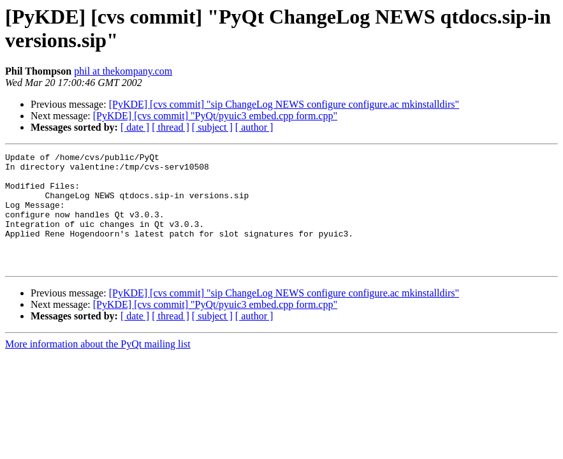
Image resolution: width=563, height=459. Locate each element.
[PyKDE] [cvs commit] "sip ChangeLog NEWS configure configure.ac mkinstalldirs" (284, 104)
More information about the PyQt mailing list (98, 366)
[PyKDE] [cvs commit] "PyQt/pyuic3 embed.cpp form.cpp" (215, 115)
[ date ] (135, 127)
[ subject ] (212, 127)
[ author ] (254, 127)
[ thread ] (170, 127)
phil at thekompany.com (123, 71)
